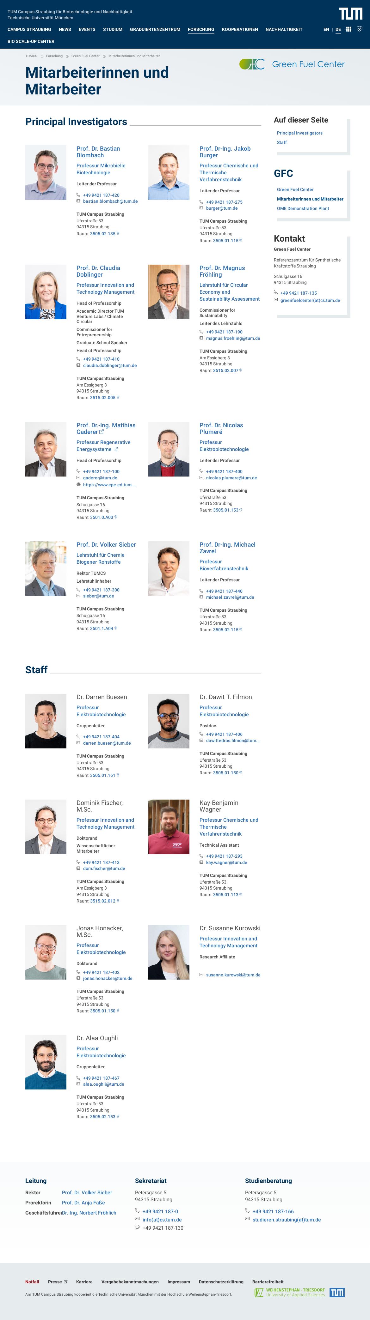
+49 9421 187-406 (224, 739)
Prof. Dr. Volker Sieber (87, 1193)
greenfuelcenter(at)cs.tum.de (310, 300)
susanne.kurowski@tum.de (233, 980)
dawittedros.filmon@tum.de (233, 746)
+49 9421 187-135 (299, 293)
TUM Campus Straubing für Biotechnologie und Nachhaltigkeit (70, 11)
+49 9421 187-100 (101, 471)
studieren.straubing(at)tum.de (287, 1220)
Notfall (32, 1281)
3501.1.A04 (101, 635)
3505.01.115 (225, 240)
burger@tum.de (222, 208)
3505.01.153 (225, 510)
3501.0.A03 (101, 517)
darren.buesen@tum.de (107, 748)
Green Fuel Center (295, 189)
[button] (29, 28)
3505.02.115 (225, 629)
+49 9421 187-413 (101, 867)
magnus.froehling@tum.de (233, 338)
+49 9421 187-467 (101, 1083)
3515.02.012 (102, 906)
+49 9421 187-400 (224, 471)
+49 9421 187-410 (101, 359)
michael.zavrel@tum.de (230, 597)
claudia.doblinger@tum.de (110, 365)
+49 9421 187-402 (101, 977)
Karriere (84, 1281)
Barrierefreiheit (268, 1281)
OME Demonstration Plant (303, 208)
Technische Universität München (40, 17)
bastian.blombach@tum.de (110, 201)
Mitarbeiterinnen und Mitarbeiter (312, 198)
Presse (55, 1281)
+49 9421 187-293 (224, 861)
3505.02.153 (102, 1122)
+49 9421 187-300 (101, 596)
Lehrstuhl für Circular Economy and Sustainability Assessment (230, 292)
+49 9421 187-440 (224, 591)
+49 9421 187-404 (101, 742)
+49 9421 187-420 (101, 195)
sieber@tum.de (98, 602)
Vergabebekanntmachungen (130, 1281)
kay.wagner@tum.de (226, 868)
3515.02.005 (102, 397)
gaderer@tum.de (100, 478)
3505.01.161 (102, 780)
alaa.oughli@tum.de (103, 1089)
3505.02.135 (102, 233)
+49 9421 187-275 (224, 202)
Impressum (179, 1281)
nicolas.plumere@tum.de (231, 478)
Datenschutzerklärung (221, 1281)
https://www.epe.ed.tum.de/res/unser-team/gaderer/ (110, 485)
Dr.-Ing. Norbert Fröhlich (89, 1213)
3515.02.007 (225, 370)
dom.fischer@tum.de (104, 874)
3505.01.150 (225, 778)
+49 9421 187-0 (160, 1212)
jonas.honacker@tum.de (108, 983)
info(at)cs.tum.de (162, 1220)
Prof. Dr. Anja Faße (83, 1203)
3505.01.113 (225, 900)
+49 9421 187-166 (273, 1212)
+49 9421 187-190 (224, 331)
